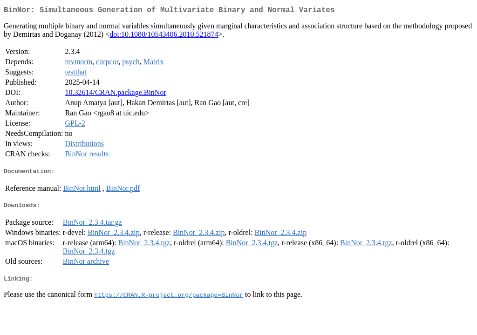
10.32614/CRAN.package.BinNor (115, 94)
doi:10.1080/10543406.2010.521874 (163, 36)
